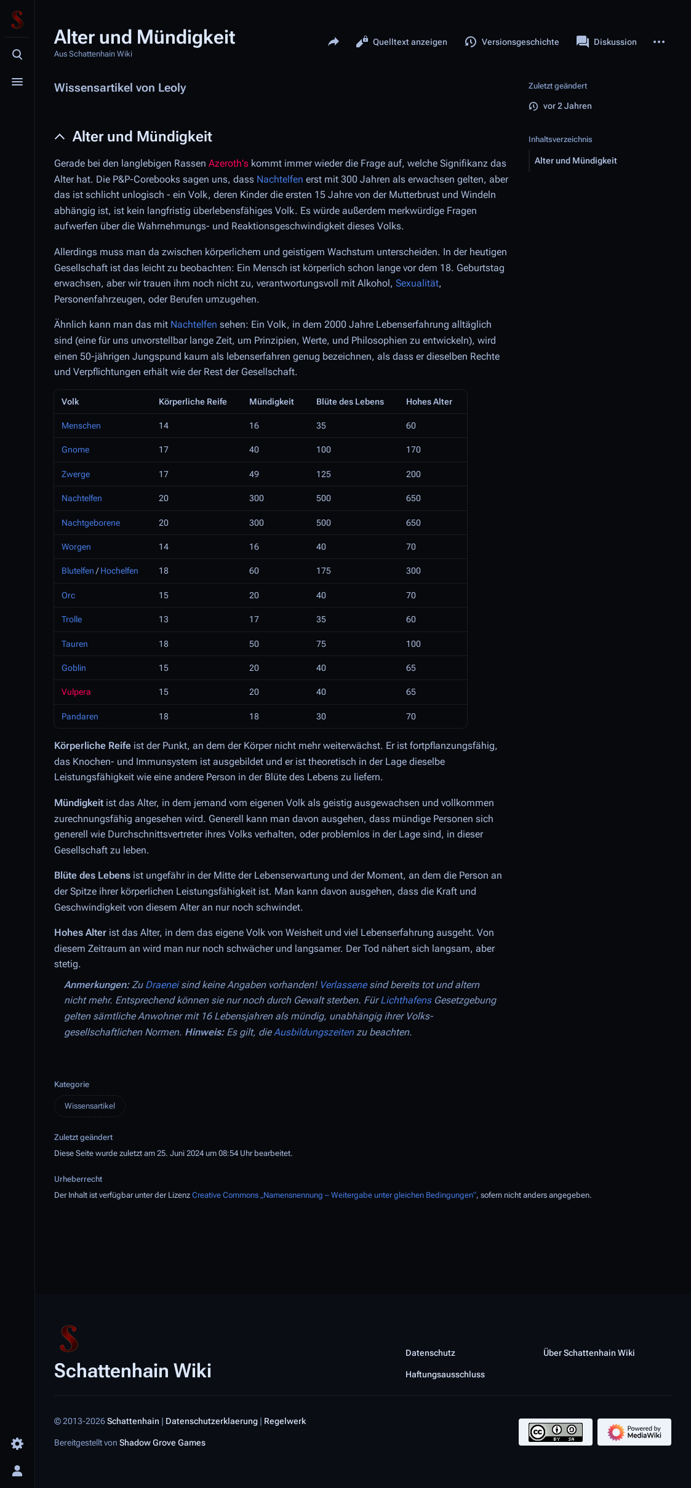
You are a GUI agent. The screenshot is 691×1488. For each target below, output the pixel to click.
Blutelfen (78, 571)
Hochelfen (119, 571)
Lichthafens (405, 1000)
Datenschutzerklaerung (212, 1421)
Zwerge (76, 474)
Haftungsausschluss (445, 1374)
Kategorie (71, 1084)
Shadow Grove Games (162, 1442)
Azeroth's (229, 163)
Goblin (74, 668)
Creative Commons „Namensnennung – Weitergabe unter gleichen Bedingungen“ (334, 1195)
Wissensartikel (90, 1105)
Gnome (75, 449)
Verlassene (343, 985)
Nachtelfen (280, 179)
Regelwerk (285, 1421)
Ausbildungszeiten (314, 1032)
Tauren (75, 644)
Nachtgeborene (91, 523)
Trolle (72, 619)
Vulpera (76, 692)
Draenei (161, 985)
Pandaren (80, 716)
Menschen (81, 425)
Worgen (76, 547)
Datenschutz (430, 1352)
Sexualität (417, 283)
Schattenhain (133, 1421)
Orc (68, 595)
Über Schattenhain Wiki (589, 1352)
